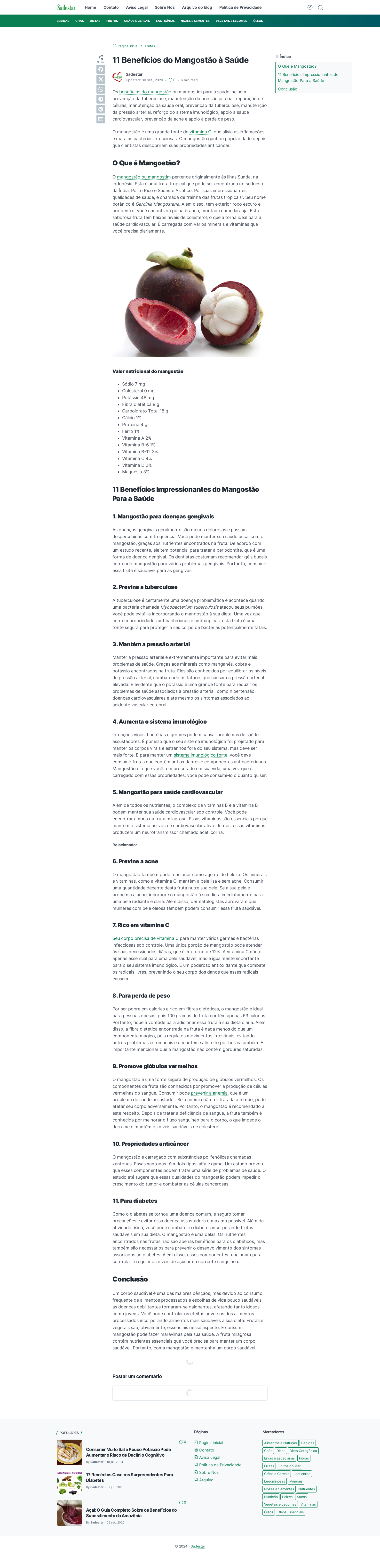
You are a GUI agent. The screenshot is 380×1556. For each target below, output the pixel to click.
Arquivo (204, 1479)
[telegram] (100, 99)
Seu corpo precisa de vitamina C (145, 938)
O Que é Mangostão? (297, 66)
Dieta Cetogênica (303, 1451)
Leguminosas (274, 1481)
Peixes (287, 1497)
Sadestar (198, 1546)
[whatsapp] (100, 89)
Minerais (295, 1481)
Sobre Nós (165, 7)
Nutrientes (306, 1489)
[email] (100, 119)
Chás (268, 1451)
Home (90, 7)
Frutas (269, 1466)
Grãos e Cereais (276, 1474)
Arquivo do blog (197, 7)
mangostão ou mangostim (144, 176)
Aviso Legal (137, 7)
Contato (111, 7)
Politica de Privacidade (240, 7)
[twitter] (100, 79)
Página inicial (208, 1442)
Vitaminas (308, 1504)
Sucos (302, 1497)
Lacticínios (301, 1474)
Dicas (281, 1451)
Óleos (268, 1512)
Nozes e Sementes (279, 1489)
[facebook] (100, 69)
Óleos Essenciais (290, 1512)
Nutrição (271, 1497)
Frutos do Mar (289, 1466)
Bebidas (307, 1443)
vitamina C (200, 131)
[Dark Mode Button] (310, 7)
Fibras (304, 1458)
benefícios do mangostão (145, 91)
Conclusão (287, 89)
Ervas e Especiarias (279, 1458)
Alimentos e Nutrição (280, 1443)
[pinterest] (100, 109)
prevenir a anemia (209, 1093)
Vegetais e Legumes (280, 1504)
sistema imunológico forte (200, 755)
